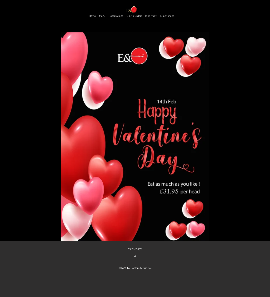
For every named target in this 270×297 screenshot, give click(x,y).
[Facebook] (135, 257)
